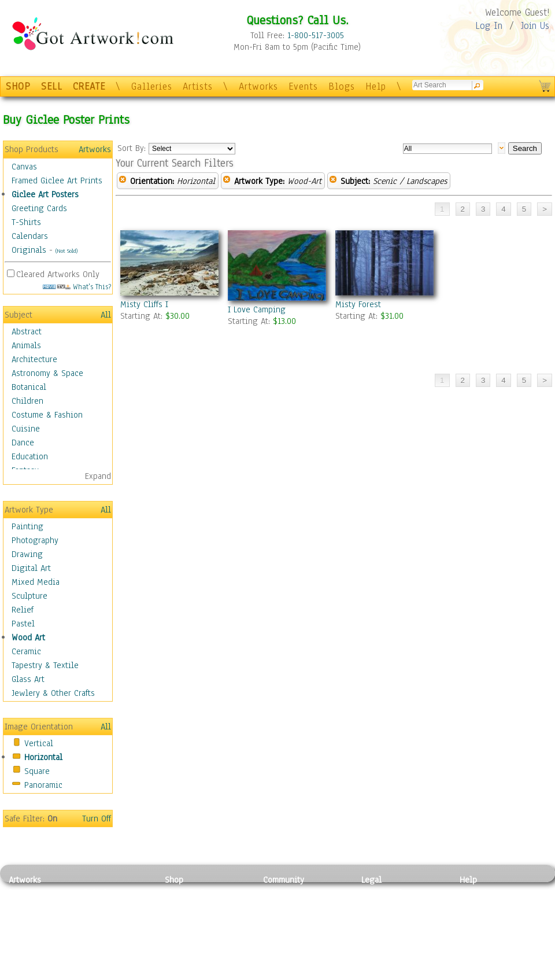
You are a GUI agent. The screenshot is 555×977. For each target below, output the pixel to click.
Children (27, 401)
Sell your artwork (295, 944)
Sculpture (29, 596)
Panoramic (43, 785)
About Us (476, 918)
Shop (174, 880)
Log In (488, 25)
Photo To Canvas (195, 892)
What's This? (77, 287)
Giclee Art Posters (45, 194)
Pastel (23, 623)
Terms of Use (385, 906)
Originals (29, 250)
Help (375, 86)
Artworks (258, 86)
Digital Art (31, 568)
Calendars (30, 236)
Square (37, 771)
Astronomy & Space (47, 373)
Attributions (380, 919)
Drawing (27, 554)
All (106, 314)
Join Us (535, 25)
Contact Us (480, 892)
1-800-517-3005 (315, 35)
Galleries (151, 86)
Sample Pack (483, 906)
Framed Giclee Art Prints (57, 180)
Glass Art (28, 679)
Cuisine (26, 428)
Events (303, 86)
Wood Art (28, 637)
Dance (23, 442)
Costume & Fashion (47, 415)
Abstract (27, 331)
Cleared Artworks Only (57, 274)
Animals (26, 345)
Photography (35, 540)
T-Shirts (26, 222)
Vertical (38, 743)
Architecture (34, 359)
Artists (198, 86)
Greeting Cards (39, 208)
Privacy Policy (387, 892)
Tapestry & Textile (45, 665)
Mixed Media (36, 582)
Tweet (471, 970)
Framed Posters (193, 906)
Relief (23, 609)
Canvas (24, 166)
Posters (178, 918)
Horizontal (43, 757)
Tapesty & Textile (116, 944)
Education (30, 456)
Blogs (341, 86)
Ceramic (26, 651)
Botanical (29, 387)
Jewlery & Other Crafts (53, 693)
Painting (27, 526)
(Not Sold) (66, 251)
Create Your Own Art (202, 970)
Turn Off (96, 818)
